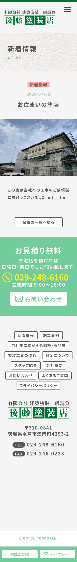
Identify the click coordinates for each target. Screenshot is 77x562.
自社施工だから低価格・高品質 (38, 345)
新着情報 (26, 335)
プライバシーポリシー (39, 385)
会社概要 (54, 365)
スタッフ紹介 (25, 365)
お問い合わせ (43, 299)
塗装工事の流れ (22, 355)
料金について (57, 355)
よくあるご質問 (55, 375)
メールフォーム (59, 554)
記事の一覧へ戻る (38, 222)
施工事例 (51, 335)
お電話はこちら (19, 554)
